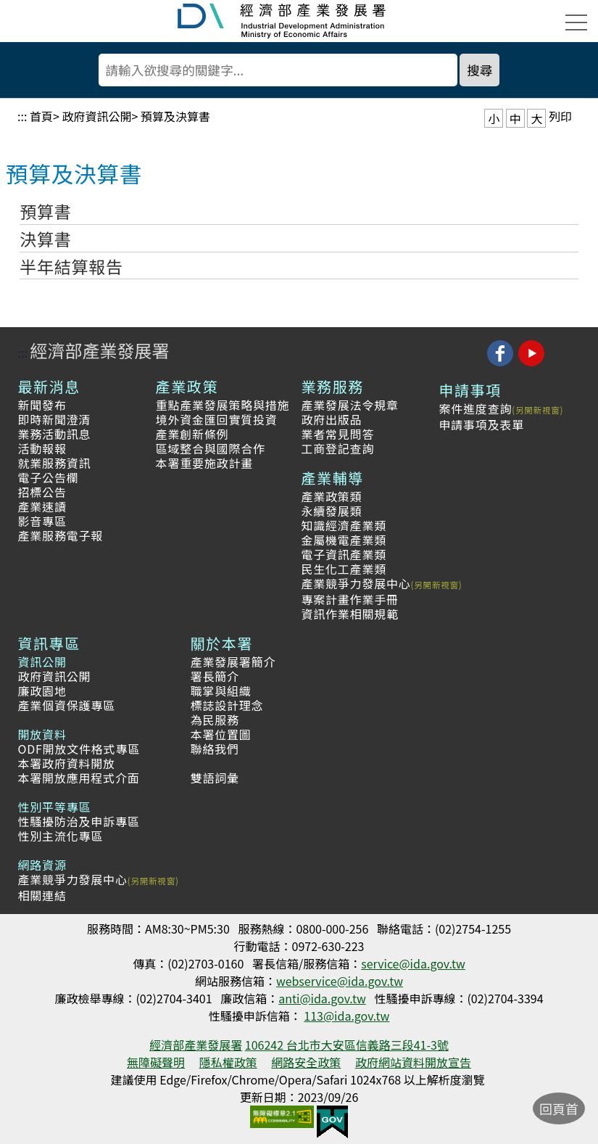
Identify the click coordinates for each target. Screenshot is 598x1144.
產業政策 (187, 386)
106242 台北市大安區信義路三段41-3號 (347, 1044)
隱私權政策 (228, 1062)
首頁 (41, 116)
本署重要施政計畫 (204, 463)
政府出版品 (331, 419)
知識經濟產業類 (343, 525)
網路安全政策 (306, 1062)
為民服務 (215, 719)
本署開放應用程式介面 (79, 777)
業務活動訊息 (54, 434)
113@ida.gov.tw (346, 1015)
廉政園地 (42, 690)
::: (22, 116)
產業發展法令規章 (349, 404)
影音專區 (42, 521)
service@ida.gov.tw (413, 963)
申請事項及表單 (481, 424)
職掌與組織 (221, 690)
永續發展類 (331, 510)
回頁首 (558, 1108)
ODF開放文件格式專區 (79, 748)
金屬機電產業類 (343, 539)
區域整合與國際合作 (210, 448)
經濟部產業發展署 (99, 350)
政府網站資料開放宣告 (413, 1062)
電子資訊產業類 (343, 554)
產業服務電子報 (61, 535)
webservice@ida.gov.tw (339, 980)
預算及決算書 (175, 116)
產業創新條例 (192, 434)
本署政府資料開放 (66, 763)
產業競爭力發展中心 (355, 583)
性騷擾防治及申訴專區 (79, 821)
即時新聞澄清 (54, 419)
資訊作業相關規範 (349, 613)
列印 (560, 116)
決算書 (45, 238)
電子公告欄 (48, 477)
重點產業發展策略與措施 (223, 404)
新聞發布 (42, 404)
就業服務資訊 (54, 463)
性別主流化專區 (61, 835)
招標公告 (42, 492)
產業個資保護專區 (66, 705)
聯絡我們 (215, 748)
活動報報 (42, 448)
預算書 (45, 211)
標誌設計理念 (227, 705)
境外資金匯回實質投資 (217, 419)
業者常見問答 (337, 434)
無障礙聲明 (156, 1062)
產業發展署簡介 (233, 661)
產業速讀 (42, 506)
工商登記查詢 (337, 448)
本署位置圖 (221, 734)
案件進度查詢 (475, 408)
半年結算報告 (71, 266)
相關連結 (42, 895)
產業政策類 (331, 496)
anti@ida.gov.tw (322, 998)
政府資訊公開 (96, 116)
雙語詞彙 (215, 777)
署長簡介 (215, 676)
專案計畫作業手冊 (349, 599)
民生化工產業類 (343, 568)
